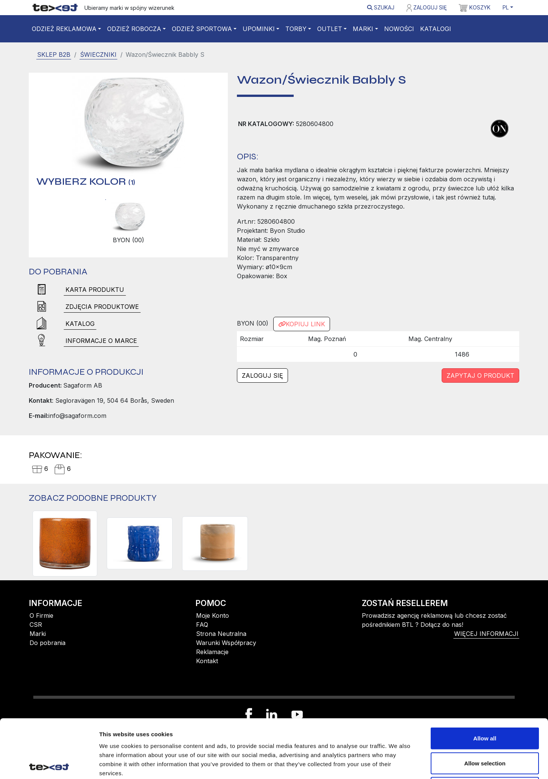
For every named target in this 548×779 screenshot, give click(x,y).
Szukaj (380, 7)
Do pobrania (47, 643)
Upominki (259, 29)
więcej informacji (486, 633)
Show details (397, 764)
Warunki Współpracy (226, 643)
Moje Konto (212, 615)
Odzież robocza (134, 29)
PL (506, 7)
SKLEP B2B (53, 54)
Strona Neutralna (221, 633)
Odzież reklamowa (64, 29)
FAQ (202, 624)
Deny (485, 729)
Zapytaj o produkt (480, 375)
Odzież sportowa (202, 29)
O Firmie (41, 615)
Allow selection (484, 704)
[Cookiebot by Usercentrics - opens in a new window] (49, 764)
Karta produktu (94, 289)
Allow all (485, 679)
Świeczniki (98, 54)
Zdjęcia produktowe (102, 306)
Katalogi (435, 29)
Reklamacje (212, 652)
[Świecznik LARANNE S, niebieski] (139, 543)
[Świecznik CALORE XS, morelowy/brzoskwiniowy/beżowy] (215, 544)
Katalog (80, 323)
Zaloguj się (426, 8)
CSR (36, 624)
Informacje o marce (101, 340)
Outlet (329, 29)
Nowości (399, 29)
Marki (363, 29)
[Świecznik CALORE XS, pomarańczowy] (65, 543)
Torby (296, 29)
